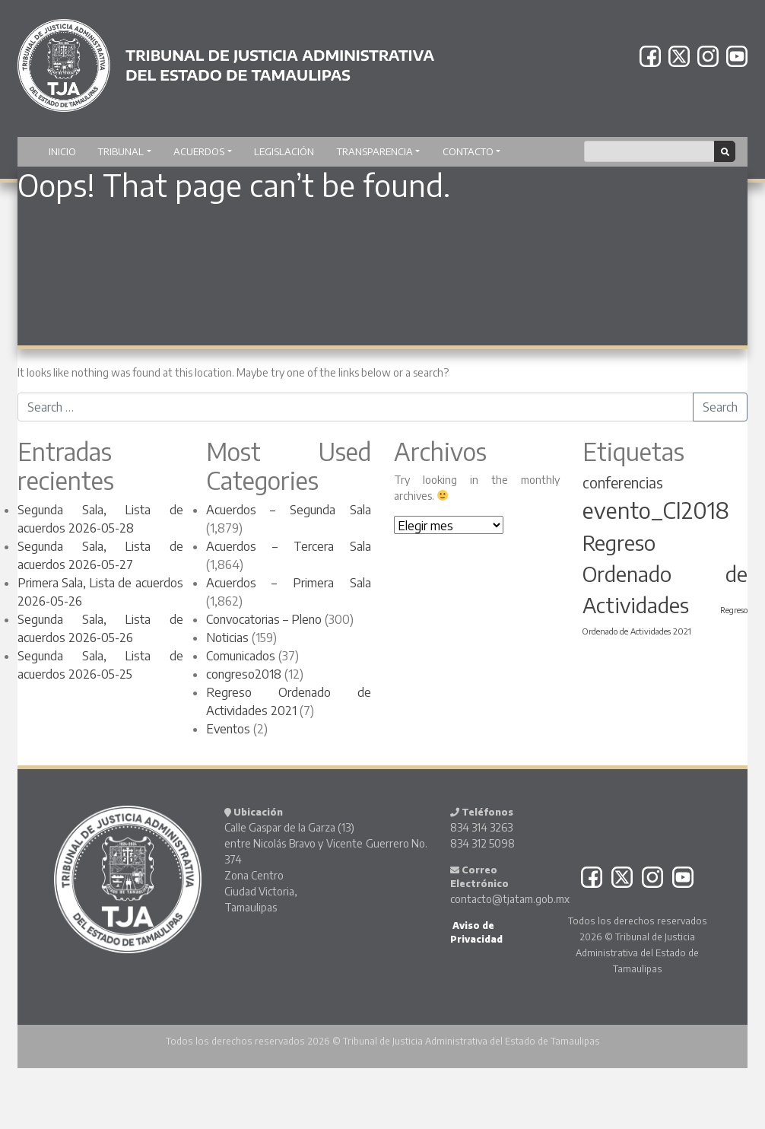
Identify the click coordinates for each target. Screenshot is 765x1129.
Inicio (62, 151)
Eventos (228, 728)
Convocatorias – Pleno (264, 619)
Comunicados (240, 655)
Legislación (284, 151)
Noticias (227, 637)
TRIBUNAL (121, 151)
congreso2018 (243, 674)
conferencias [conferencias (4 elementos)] (622, 482)
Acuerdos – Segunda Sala (289, 509)
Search (720, 407)
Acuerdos (198, 151)
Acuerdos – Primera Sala (289, 582)
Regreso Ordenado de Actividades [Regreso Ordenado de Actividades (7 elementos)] (665, 574)
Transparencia (375, 151)
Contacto (468, 151)
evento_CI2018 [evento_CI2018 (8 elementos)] (655, 509)
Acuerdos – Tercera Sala (289, 546)
